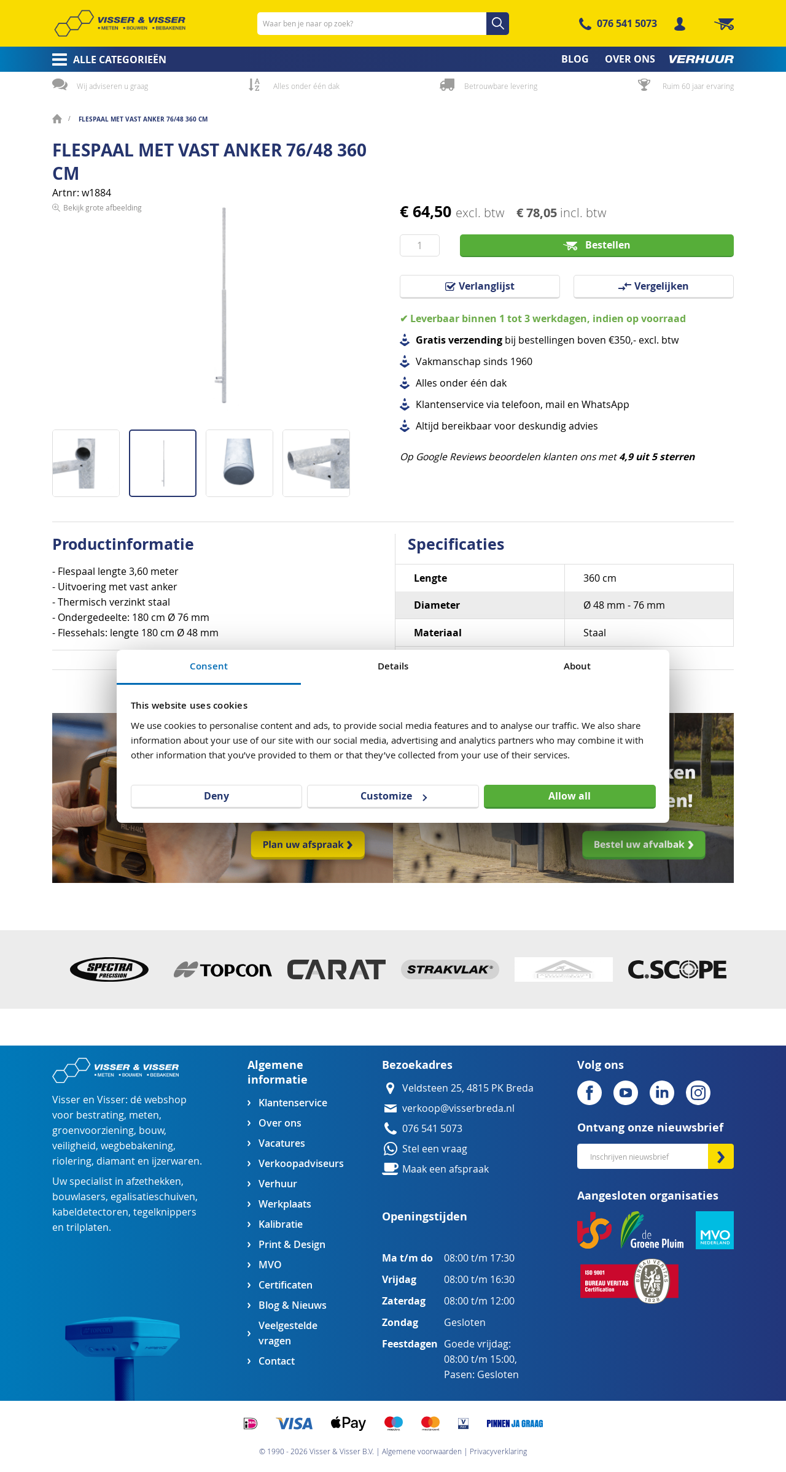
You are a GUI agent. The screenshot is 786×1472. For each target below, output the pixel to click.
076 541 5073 (627, 23)
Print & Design (292, 1244)
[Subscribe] (721, 1156)
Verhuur (278, 1183)
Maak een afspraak (445, 1169)
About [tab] (577, 666)
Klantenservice (293, 1102)
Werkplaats (285, 1204)
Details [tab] (393, 666)
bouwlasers (79, 1196)
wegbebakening (137, 1145)
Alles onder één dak (306, 86)
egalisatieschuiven (153, 1196)
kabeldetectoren (90, 1212)
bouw (151, 1130)
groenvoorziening (93, 1130)
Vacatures (282, 1143)
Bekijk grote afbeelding (102, 420)
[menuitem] (105, 59)
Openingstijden (424, 1216)
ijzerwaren (176, 1161)
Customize (393, 796)
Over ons (280, 1123)
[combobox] (383, 23)
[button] (90, 458)
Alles (426, 383)
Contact (277, 1361)
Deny (216, 796)
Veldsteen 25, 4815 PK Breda (468, 1088)
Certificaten (286, 1285)
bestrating (100, 1115)
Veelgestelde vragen (288, 1333)
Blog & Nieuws (293, 1305)
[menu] (393, 59)
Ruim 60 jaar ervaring (698, 86)
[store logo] (119, 23)
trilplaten (87, 1227)
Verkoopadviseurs (301, 1163)
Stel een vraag (434, 1149)
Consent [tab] (209, 666)
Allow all (569, 796)
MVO (270, 1264)
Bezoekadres (417, 1065)
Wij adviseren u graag (112, 86)
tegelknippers (164, 1212)
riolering (71, 1161)
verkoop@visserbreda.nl (458, 1108)
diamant (115, 1161)
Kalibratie (281, 1224)
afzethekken (153, 1181)
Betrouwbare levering (500, 86)
